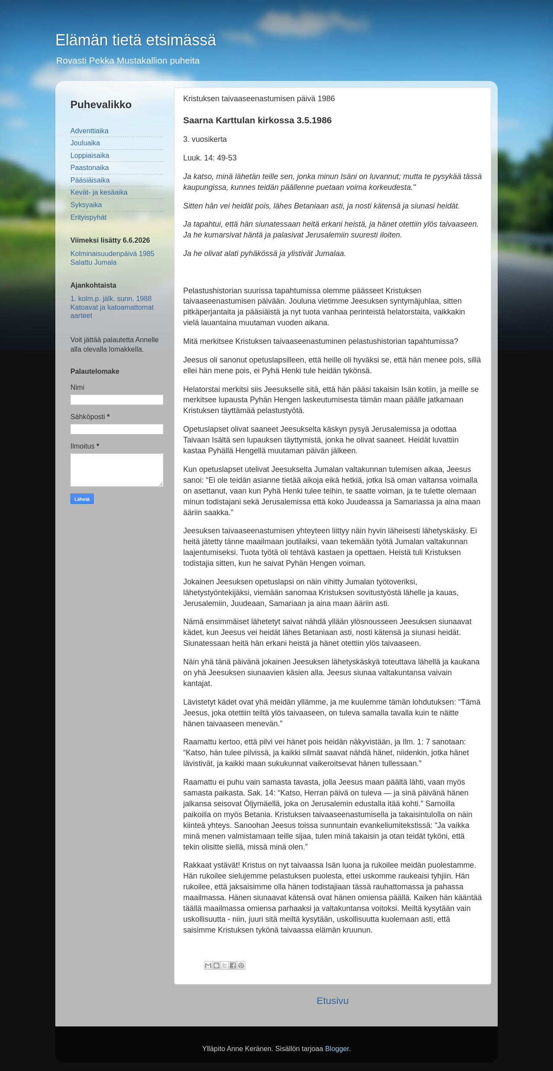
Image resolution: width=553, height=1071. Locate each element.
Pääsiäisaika (90, 180)
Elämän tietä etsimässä (135, 40)
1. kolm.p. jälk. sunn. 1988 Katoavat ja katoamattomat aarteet (112, 307)
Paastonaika (89, 167)
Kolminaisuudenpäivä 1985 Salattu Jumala (112, 258)
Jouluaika (85, 143)
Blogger (337, 1048)
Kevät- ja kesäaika (98, 192)
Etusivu (333, 1000)
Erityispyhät (88, 217)
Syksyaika (86, 204)
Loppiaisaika (89, 155)
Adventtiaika (89, 131)
